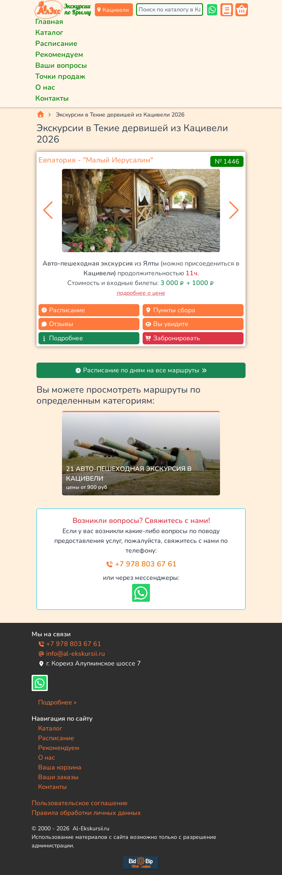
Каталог (49, 32)
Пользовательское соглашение (80, 803)
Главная (49, 21)
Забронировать (172, 338)
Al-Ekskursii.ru (91, 828)
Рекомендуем (59, 54)
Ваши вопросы (61, 65)
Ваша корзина (59, 767)
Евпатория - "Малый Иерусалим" (95, 160)
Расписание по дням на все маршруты (141, 370)
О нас (45, 87)
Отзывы (57, 324)
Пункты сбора (170, 310)
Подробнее (62, 338)
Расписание (56, 43)
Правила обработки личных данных (86, 812)
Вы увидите (166, 324)
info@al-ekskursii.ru (71, 653)
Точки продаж (60, 76)
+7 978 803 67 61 (141, 564)
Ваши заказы (58, 777)
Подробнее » (57, 702)
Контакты (52, 98)
